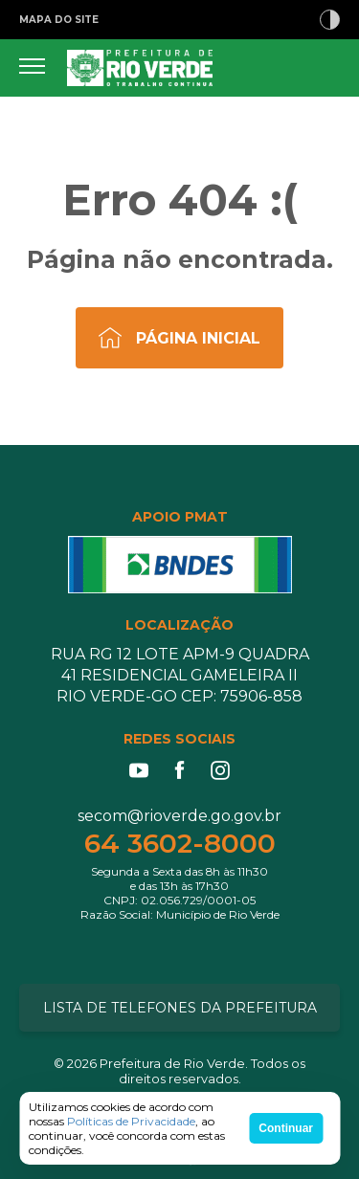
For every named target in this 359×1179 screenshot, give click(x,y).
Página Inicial (198, 338)
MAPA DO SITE (59, 19)
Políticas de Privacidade (131, 1121)
